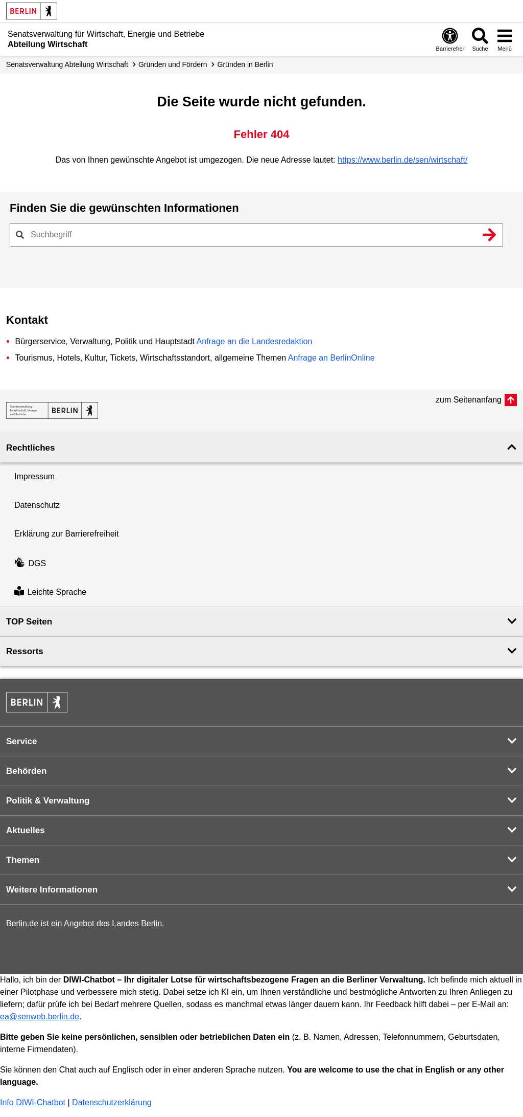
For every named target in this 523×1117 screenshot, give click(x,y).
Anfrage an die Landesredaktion (254, 341)
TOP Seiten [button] (29, 622)
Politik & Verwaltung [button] (47, 801)
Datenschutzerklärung (112, 1102)
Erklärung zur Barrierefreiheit (66, 533)
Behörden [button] (26, 771)
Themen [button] (22, 860)
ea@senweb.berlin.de (39, 1016)
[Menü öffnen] (504, 39)
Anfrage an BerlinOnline (331, 357)
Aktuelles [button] (25, 830)
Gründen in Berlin (245, 64)
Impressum (34, 476)
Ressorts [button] (24, 651)
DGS (30, 563)
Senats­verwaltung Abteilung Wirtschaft (67, 64)
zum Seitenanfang (469, 399)
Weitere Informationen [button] (52, 890)
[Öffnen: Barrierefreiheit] (450, 39)
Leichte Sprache (50, 592)
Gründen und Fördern (172, 64)
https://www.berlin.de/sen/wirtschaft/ (402, 159)
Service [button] (21, 741)
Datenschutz (37, 505)
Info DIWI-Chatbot (32, 1102)
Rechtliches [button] (30, 448)
